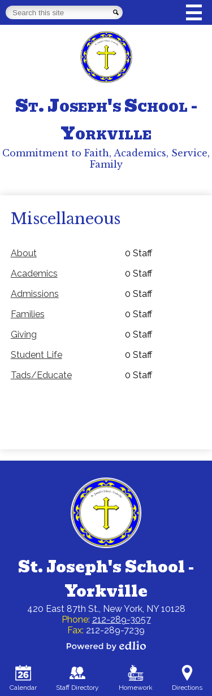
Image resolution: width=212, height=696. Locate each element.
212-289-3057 (121, 619)
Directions (187, 678)
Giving (24, 334)
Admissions (35, 293)
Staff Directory (77, 678)
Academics (34, 273)
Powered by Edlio (106, 645)
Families (28, 314)
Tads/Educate (41, 375)
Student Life (36, 354)
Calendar (23, 678)
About (24, 253)
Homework (136, 678)
